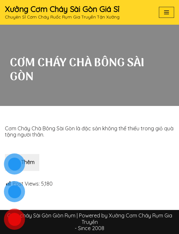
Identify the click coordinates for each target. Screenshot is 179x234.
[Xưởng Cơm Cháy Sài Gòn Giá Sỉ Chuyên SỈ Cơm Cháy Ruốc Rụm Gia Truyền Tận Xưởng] (62, 12)
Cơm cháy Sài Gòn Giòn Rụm (41, 215)
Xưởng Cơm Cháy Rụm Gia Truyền (127, 218)
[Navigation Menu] (166, 12)
